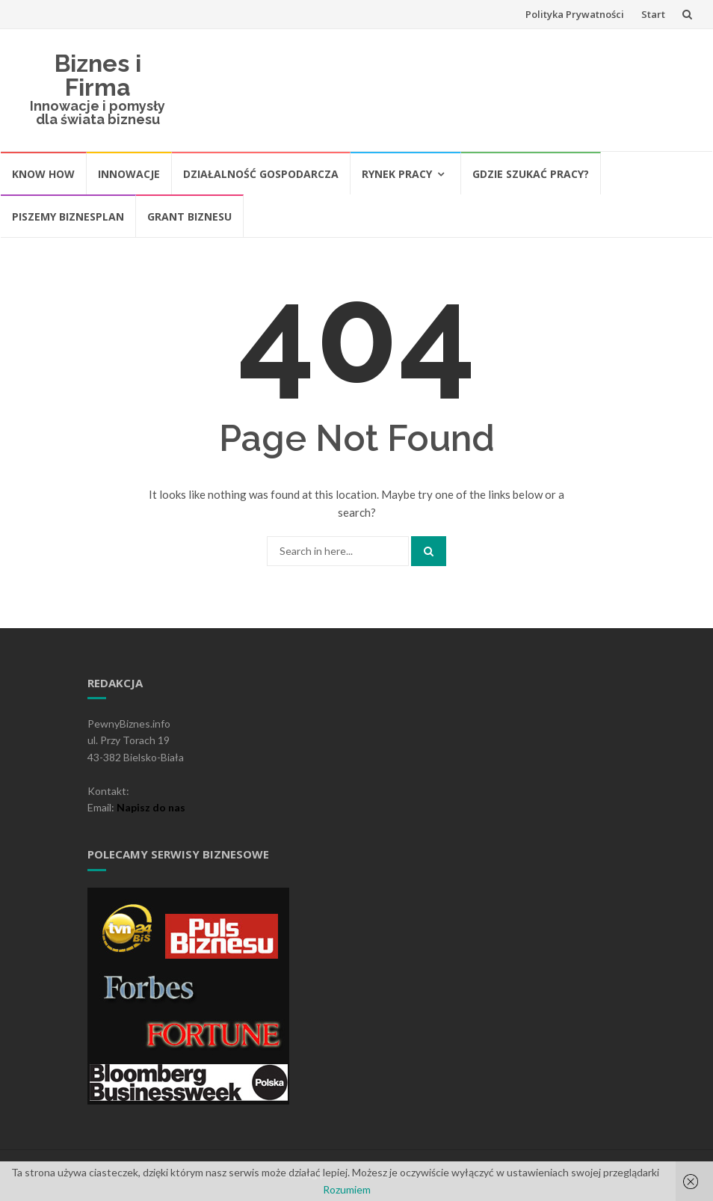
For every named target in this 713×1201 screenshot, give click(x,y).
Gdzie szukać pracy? (530, 174)
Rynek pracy (397, 174)
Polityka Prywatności (574, 14)
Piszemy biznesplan (68, 216)
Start (653, 14)
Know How (43, 174)
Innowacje (129, 174)
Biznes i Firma (98, 75)
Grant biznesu (189, 216)
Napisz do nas (151, 807)
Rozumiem (347, 1189)
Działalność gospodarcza (261, 174)
